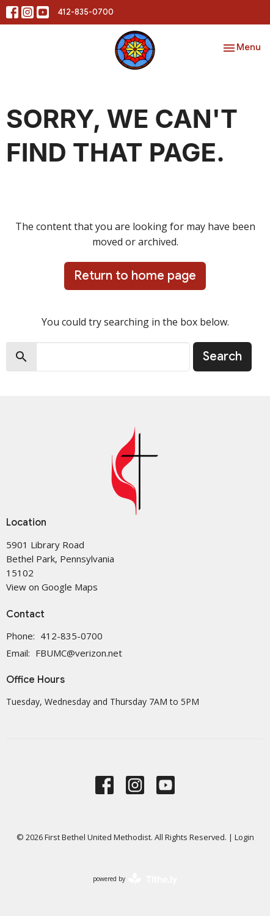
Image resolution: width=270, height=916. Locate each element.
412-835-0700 (86, 12)
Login (244, 837)
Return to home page (135, 275)
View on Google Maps (52, 587)
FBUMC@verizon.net (78, 653)
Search (222, 356)
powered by (135, 879)
